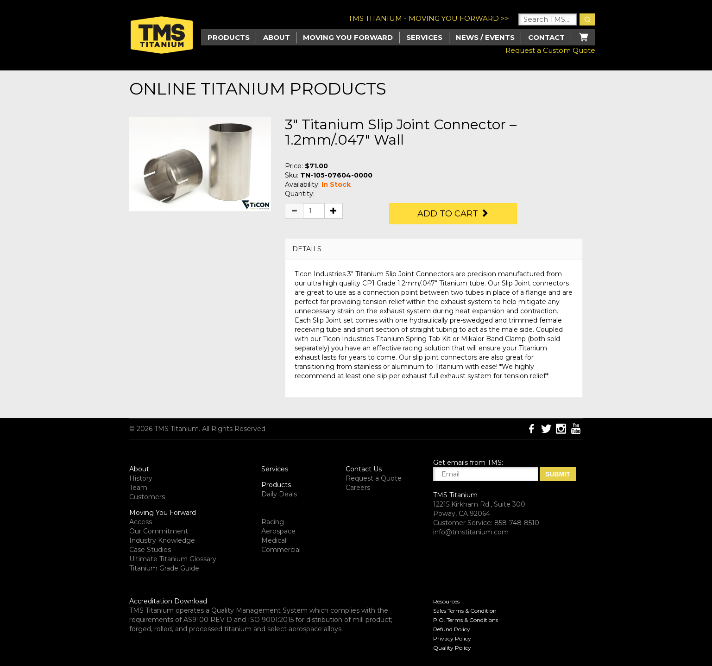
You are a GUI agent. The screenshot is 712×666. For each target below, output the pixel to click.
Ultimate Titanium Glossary (172, 559)
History (140, 478)
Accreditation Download (168, 601)
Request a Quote (374, 478)
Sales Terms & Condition (465, 610)
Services (424, 37)
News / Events (485, 37)
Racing (272, 522)
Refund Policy (451, 629)
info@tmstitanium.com (471, 532)
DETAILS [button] (306, 249)
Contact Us (364, 469)
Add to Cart (453, 214)
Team (138, 487)
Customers (147, 497)
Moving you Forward (348, 37)
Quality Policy (452, 647)
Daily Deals (279, 494)
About (276, 37)
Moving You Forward (162, 512)
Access (140, 522)
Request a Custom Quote (550, 50)
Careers (358, 487)
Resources (446, 601)
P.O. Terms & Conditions (465, 619)
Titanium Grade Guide (164, 568)
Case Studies (150, 549)
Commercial (281, 549)
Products (276, 485)
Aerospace (278, 531)
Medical (273, 540)
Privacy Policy (452, 638)
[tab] (433, 249)
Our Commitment (158, 531)
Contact (546, 37)
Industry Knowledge (162, 540)
